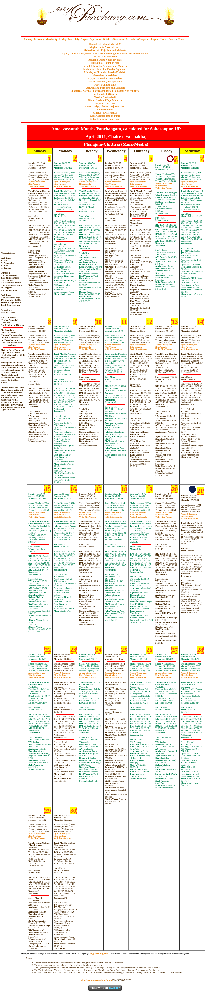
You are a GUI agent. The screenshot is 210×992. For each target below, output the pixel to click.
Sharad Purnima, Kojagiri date (105, 81)
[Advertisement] (21, 14)
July (77, 39)
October (107, 39)
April (57, 39)
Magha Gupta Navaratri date (105, 47)
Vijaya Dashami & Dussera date (105, 78)
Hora (163, 39)
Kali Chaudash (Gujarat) (105, 94)
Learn (172, 39)
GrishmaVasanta (138, 515)
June (70, 39)
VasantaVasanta (36, 185)
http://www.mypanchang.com (96, 980)
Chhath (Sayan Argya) (105, 112)
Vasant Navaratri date (105, 56)
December (131, 39)
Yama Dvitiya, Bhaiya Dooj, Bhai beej (105, 106)
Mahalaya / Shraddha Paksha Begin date (105, 69)
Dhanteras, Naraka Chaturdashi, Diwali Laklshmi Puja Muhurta (104, 90)
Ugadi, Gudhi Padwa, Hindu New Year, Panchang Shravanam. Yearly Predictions (105, 53)
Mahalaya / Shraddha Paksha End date (105, 72)
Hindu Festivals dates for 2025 (105, 44)
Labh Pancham (105, 109)
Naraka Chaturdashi (105, 97)
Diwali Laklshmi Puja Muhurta (105, 100)
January (28, 39)
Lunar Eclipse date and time (105, 115)
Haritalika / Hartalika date (105, 62)
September (95, 39)
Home (181, 39)
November (118, 39)
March (49, 39)
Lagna (154, 39)
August (84, 39)
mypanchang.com (105, 30)
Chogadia (143, 39)
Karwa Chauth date (105, 84)
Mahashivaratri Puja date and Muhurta (105, 50)
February (39, 39)
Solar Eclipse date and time (105, 118)
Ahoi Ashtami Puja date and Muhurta (105, 87)
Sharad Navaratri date (105, 75)
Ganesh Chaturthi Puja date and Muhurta (104, 66)
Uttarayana (36, 182)
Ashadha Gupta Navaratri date (105, 59)
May (64, 39)
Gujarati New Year (105, 103)
